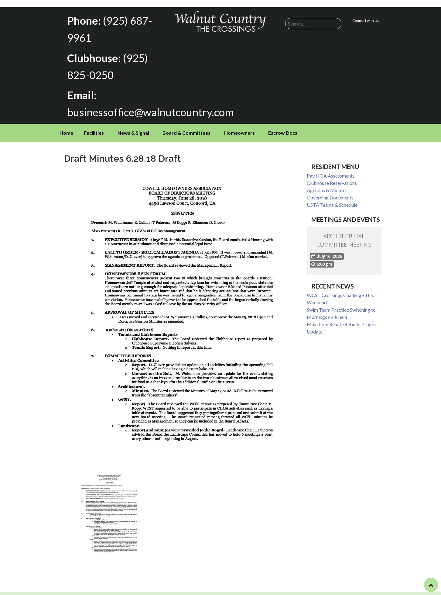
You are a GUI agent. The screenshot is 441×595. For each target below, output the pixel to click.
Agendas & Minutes (327, 182)
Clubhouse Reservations (332, 175)
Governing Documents (330, 189)
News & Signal (133, 124)
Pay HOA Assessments (331, 167)
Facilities (94, 124)
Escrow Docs (282, 124)
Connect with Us (365, 20)
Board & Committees (186, 124)
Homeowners (239, 124)
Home (66, 124)
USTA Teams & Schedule (332, 196)
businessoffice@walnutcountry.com (142, 104)
